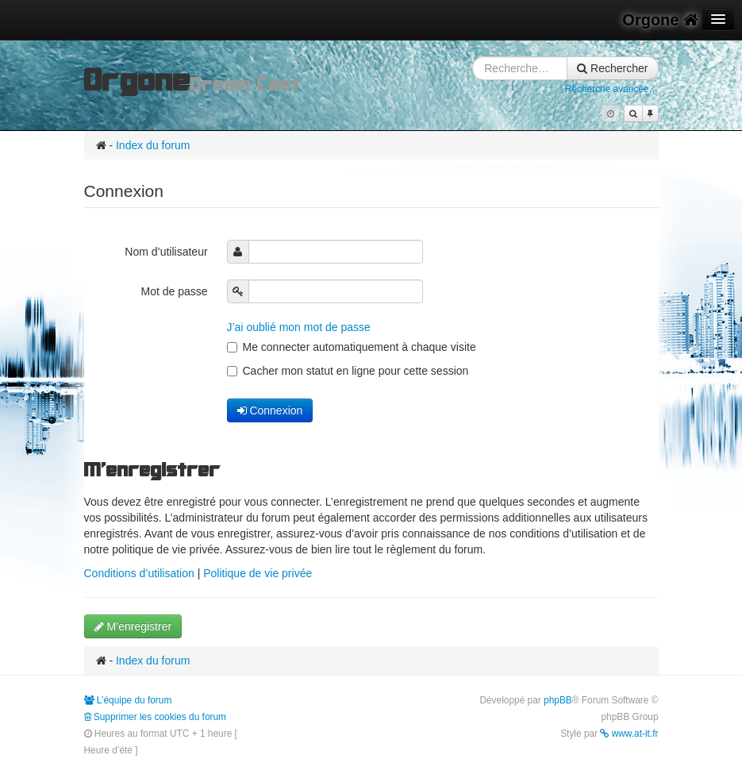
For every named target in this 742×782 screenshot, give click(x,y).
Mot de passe (176, 291)
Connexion (270, 410)
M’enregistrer (133, 626)
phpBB (558, 700)
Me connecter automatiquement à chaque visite (351, 347)
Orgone (660, 20)
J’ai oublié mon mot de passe (299, 327)
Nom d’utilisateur (167, 251)
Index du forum (153, 145)
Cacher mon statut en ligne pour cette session (348, 370)
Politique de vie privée (257, 573)
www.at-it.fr (629, 733)
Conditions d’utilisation (139, 573)
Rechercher (612, 68)
